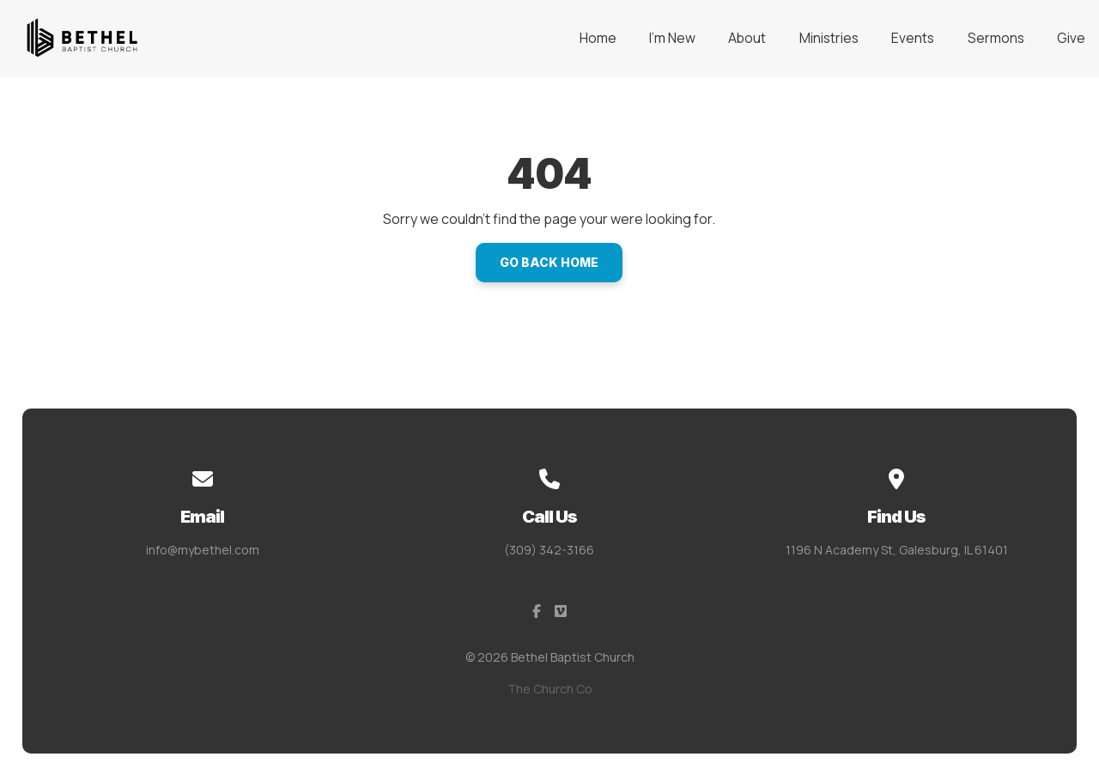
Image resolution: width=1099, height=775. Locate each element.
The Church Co (549, 689)
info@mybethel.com (202, 550)
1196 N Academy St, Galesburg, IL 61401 (897, 550)
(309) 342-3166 (549, 550)
